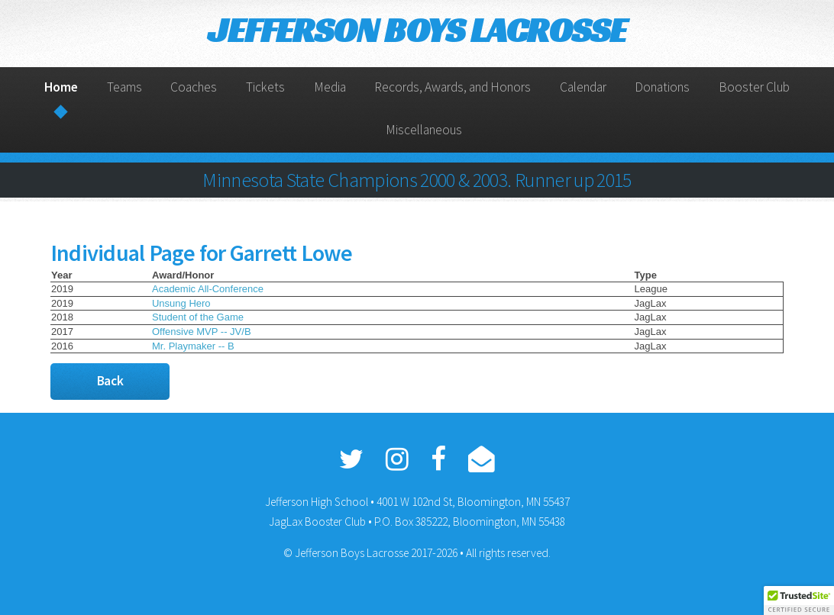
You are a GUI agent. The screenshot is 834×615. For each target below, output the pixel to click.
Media (330, 87)
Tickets (265, 87)
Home (61, 87)
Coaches (193, 87)
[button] (799, 600)
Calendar (583, 87)
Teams (124, 87)
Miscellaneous (424, 129)
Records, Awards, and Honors (452, 87)
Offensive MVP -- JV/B (201, 331)
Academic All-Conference (207, 289)
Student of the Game (198, 317)
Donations (662, 87)
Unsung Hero (181, 303)
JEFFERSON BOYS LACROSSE (417, 30)
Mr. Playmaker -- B (193, 346)
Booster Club (754, 87)
